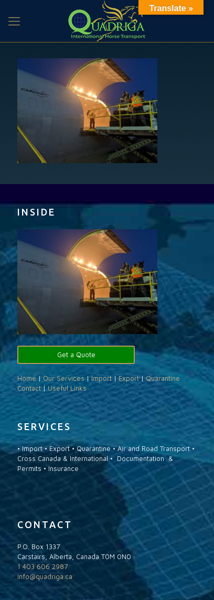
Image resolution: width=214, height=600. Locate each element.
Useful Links (67, 388)
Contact (29, 388)
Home (26, 378)
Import (101, 378)
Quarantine (163, 378)
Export (129, 378)
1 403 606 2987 (42, 566)
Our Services (63, 378)
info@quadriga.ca (44, 576)
